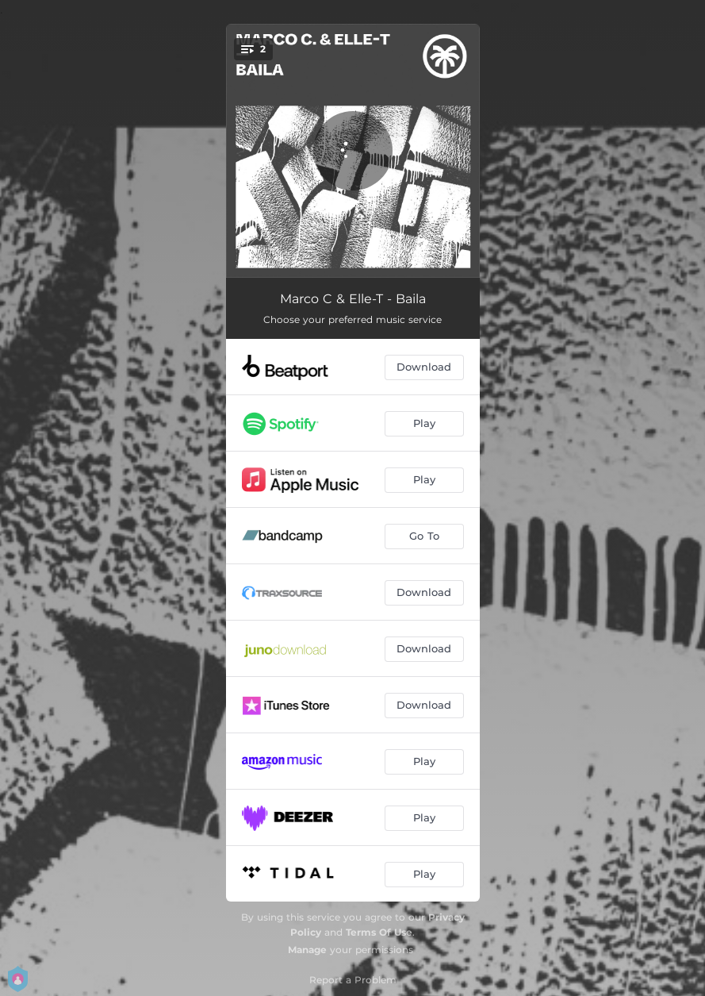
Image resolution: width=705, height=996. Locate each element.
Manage (307, 950)
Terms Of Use (379, 932)
